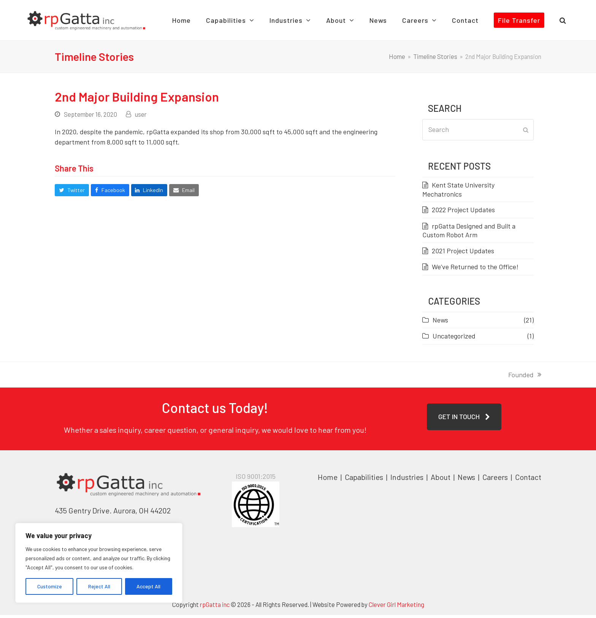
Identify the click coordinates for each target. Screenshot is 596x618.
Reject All (99, 586)
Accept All (148, 586)
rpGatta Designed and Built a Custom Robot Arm (468, 233)
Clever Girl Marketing (396, 607)
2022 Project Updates (463, 212)
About (441, 480)
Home (328, 480)
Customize (49, 586)
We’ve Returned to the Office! (475, 269)
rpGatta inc (215, 607)
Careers (495, 480)
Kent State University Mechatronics (458, 192)
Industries (407, 480)
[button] (577, 21)
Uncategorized (454, 339)
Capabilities (364, 480)
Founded (524, 378)
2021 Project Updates (463, 253)
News (440, 322)
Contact (528, 480)
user (141, 117)
